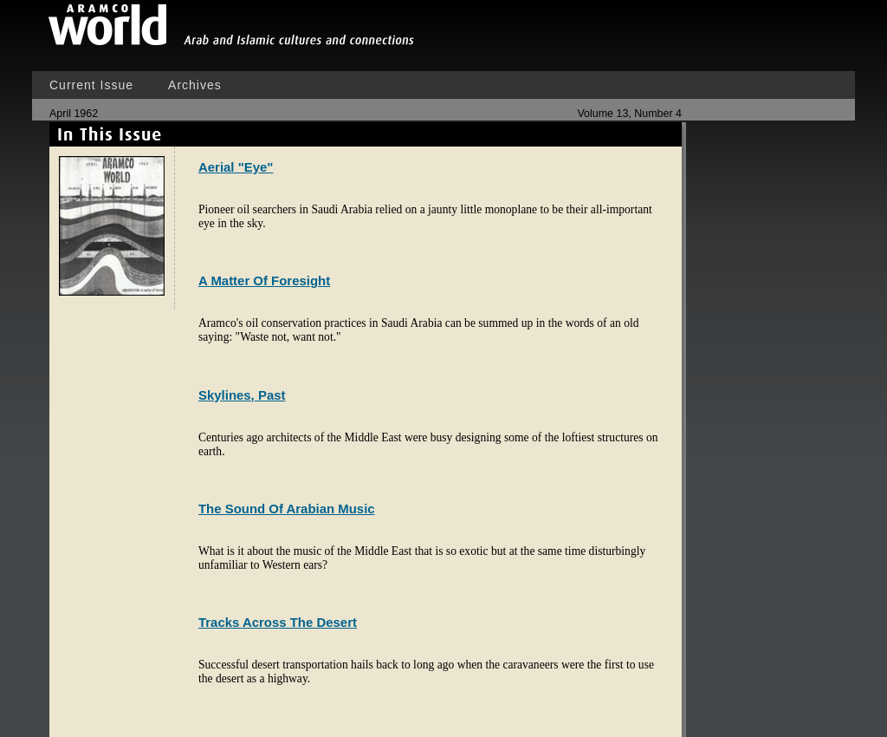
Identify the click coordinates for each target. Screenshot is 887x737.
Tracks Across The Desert (277, 622)
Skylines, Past (241, 395)
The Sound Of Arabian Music (286, 508)
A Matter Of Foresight (264, 280)
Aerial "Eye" (235, 167)
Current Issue (91, 85)
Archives (195, 85)
